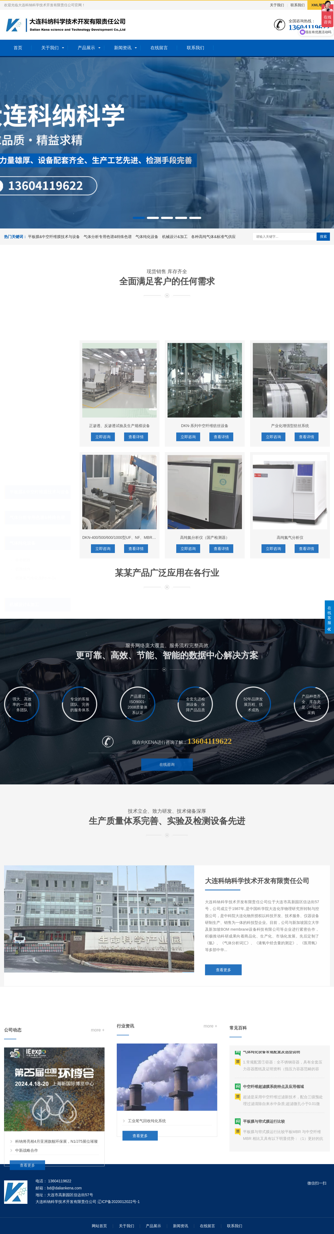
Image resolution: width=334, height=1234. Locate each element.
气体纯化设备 (147, 236)
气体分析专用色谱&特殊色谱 (108, 236)
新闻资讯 (122, 47)
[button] (139, 218)
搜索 (323, 236)
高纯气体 (22, 610)
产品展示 (86, 47)
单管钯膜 (22, 523)
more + (98, 1117)
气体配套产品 (26, 619)
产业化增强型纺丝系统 (290, 562)
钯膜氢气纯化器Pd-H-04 (35, 541)
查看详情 (136, 573)
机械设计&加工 (174, 236)
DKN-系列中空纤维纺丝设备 (204, 562)
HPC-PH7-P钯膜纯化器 (35, 550)
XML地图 (318, 5)
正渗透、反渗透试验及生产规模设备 (119, 562)
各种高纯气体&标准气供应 (213, 236)
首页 (18, 47)
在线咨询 (167, 786)
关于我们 (277, 5)
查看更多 (223, 1045)
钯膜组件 (22, 532)
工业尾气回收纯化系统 (147, 1192)
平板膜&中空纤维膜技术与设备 (54, 236)
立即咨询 (103, 573)
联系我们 (298, 5)
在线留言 (159, 47)
